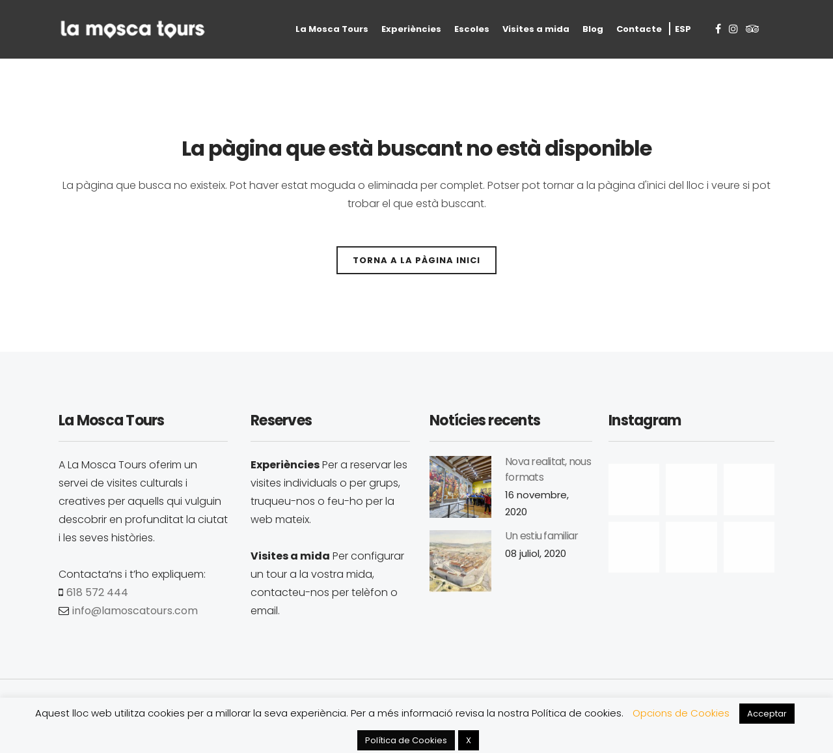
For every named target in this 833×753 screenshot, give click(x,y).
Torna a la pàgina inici (416, 260)
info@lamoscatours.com (135, 610)
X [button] (468, 740)
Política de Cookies (406, 740)
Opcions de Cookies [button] (681, 713)
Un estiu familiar (541, 535)
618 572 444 (97, 592)
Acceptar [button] (767, 713)
